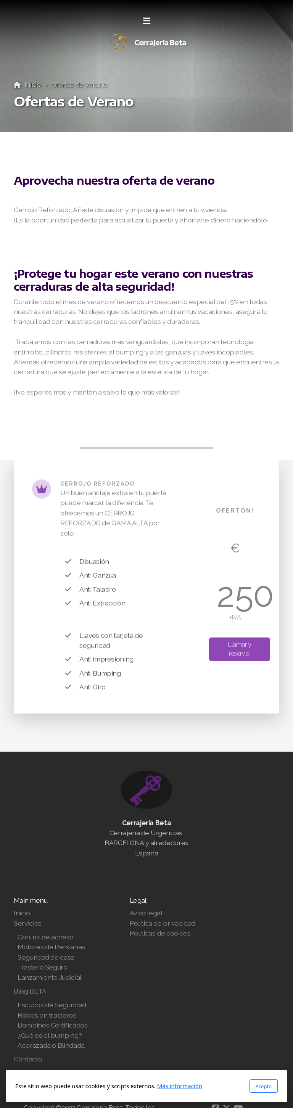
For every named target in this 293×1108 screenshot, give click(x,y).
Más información (180, 1086)
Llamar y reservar (239, 651)
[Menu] (146, 21)
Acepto (264, 1086)
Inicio (32, 85)
